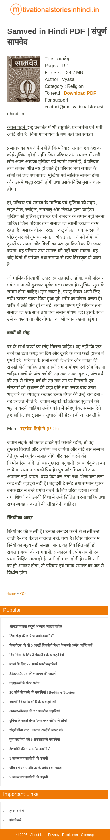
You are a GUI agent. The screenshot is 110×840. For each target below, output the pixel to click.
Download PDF (80, 93)
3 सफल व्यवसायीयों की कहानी (28, 758)
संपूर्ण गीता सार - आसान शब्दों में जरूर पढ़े (36, 730)
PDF (22, 593)
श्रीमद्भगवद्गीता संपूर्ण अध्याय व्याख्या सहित (35, 627)
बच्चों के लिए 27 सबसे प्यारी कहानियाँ (33, 664)
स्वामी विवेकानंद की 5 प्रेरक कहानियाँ (32, 702)
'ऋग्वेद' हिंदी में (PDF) (39, 428)
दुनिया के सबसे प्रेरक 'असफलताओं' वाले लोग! (38, 721)
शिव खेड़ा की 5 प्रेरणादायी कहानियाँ (31, 636)
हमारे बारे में (16, 811)
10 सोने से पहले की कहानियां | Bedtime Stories (42, 692)
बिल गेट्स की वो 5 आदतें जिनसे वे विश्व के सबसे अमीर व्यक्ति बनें (50, 645)
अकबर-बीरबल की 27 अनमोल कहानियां (34, 711)
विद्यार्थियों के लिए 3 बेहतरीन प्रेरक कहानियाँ (36, 655)
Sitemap (87, 835)
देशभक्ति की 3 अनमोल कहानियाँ (29, 749)
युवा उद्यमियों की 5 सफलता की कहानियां (34, 740)
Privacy (53, 835)
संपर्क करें (15, 820)
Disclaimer (70, 835)
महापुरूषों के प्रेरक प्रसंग (24, 683)
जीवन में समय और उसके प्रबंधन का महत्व (35, 768)
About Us (37, 835)
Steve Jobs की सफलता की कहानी (32, 674)
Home (11, 593)
